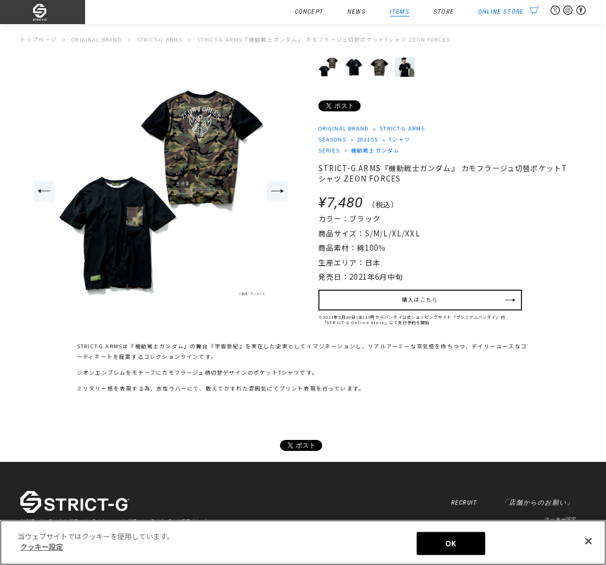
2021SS (367, 139)
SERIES (329, 150)
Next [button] (277, 191)
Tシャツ (400, 139)
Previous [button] (44, 191)
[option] (160, 191)
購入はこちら (420, 299)
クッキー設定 (559, 519)
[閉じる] (588, 544)
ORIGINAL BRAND (343, 128)
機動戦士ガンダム (375, 150)
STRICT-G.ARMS (402, 128)
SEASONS (332, 139)
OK (450, 545)
